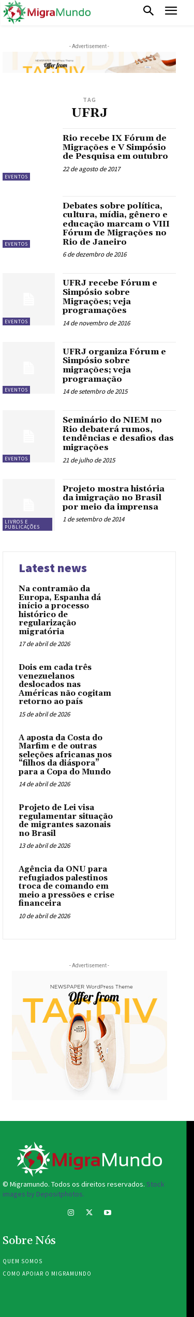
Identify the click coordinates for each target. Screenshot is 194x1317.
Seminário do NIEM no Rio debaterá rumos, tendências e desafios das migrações (118, 434)
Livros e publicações (22, 524)
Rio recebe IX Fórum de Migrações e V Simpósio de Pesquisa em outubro (115, 147)
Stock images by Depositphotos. (84, 1189)
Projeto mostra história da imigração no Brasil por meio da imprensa (114, 498)
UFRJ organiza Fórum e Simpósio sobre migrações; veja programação (114, 365)
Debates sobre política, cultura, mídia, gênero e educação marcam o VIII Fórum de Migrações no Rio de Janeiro (116, 224)
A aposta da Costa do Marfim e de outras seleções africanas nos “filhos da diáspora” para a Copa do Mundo (65, 755)
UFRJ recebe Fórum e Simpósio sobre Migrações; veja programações (110, 297)
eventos (16, 176)
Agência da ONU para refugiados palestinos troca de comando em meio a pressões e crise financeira (66, 886)
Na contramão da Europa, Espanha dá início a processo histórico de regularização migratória (60, 610)
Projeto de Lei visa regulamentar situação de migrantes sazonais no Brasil (66, 821)
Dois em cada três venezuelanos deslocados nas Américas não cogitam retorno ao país (65, 685)
